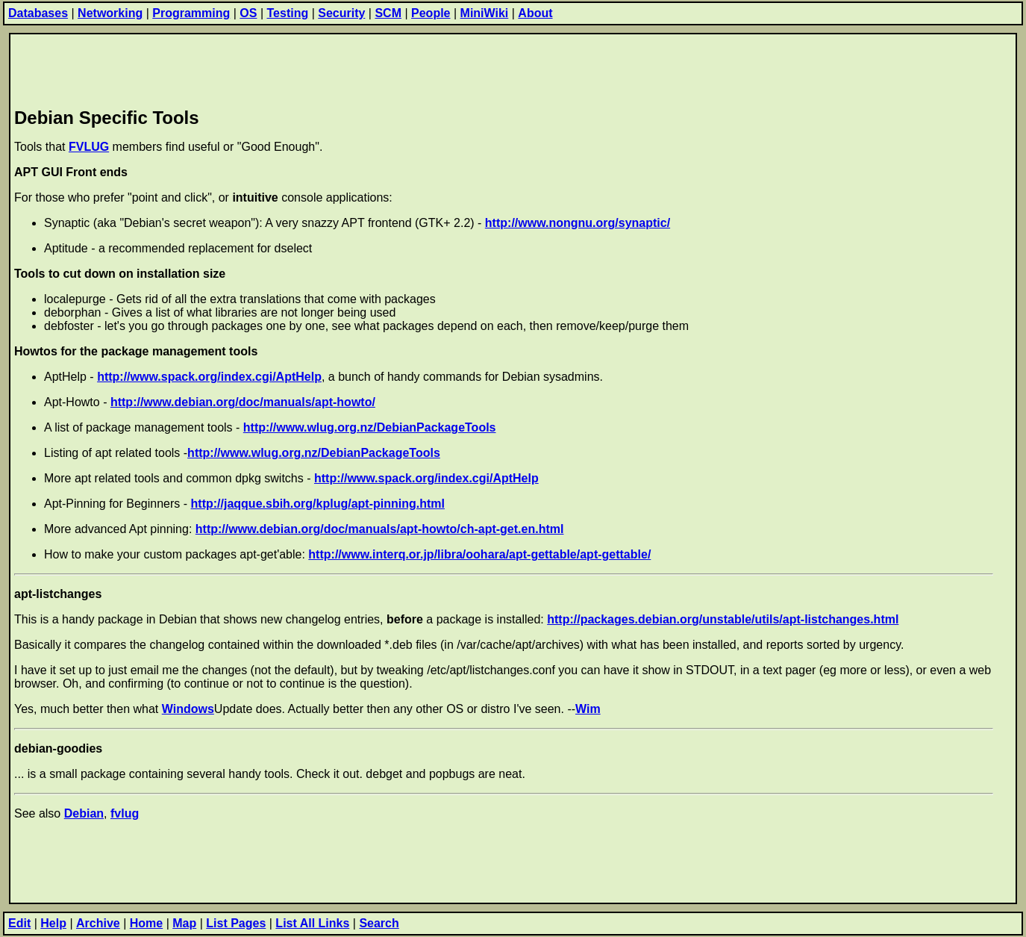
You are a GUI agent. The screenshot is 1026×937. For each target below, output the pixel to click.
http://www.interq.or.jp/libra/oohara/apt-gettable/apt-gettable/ (479, 554)
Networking (110, 13)
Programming (191, 13)
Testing (288, 13)
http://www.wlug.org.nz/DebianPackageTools (369, 427)
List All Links (312, 923)
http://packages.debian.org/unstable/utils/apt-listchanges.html (722, 619)
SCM (388, 13)
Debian (84, 813)
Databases (38, 13)
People (430, 13)
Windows (188, 709)
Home (146, 923)
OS (248, 13)
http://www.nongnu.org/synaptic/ (577, 223)
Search (378, 923)
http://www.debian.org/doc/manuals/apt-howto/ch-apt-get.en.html (379, 529)
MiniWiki (484, 13)
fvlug (124, 813)
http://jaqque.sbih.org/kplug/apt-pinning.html (318, 503)
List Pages (236, 923)
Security (341, 13)
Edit (19, 923)
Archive (98, 923)
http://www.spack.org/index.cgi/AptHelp (209, 376)
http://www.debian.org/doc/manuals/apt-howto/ (242, 402)
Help (53, 923)
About (535, 13)
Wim (588, 709)
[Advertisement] (285, 68)
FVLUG (89, 146)
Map (184, 923)
